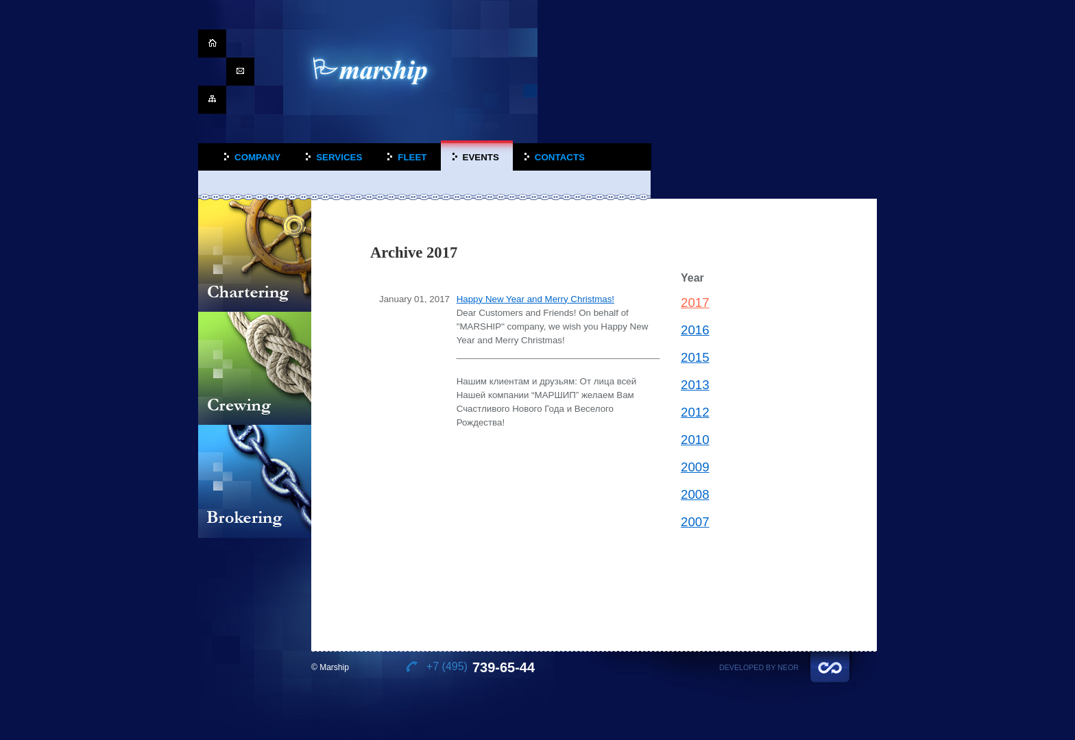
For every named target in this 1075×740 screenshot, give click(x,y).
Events (481, 157)
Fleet (412, 157)
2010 (695, 439)
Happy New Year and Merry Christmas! (535, 299)
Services (339, 157)
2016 (695, 330)
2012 (695, 412)
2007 (695, 522)
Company (257, 157)
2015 (695, 357)
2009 (695, 467)
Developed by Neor (759, 667)
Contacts (560, 157)
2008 (695, 494)
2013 (695, 385)
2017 (695, 302)
